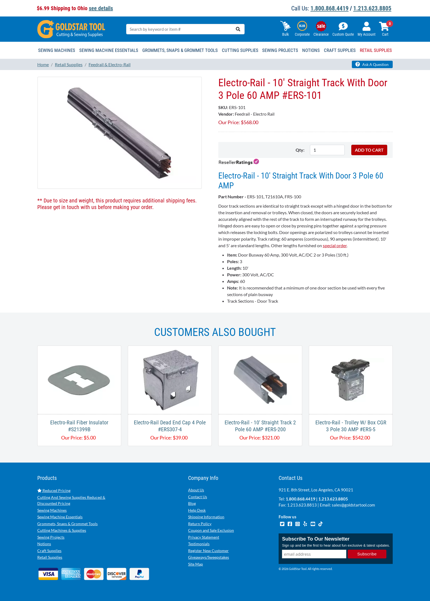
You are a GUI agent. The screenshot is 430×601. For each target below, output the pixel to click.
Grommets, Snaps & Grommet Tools (67, 523)
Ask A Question (372, 64)
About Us (196, 490)
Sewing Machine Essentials (60, 516)
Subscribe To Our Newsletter (315, 539)
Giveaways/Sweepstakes (208, 557)
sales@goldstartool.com (353, 504)
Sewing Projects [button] (280, 50)
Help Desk (197, 510)
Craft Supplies (49, 550)
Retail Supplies (49, 557)
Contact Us (197, 496)
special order (335, 245)
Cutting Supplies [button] (240, 50)
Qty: (300, 149)
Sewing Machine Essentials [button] (108, 50)
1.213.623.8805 (372, 8)
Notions (44, 543)
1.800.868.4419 (329, 8)
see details (101, 8)
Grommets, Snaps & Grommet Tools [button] (180, 50)
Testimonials (199, 543)
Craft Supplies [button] (340, 50)
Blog (192, 503)
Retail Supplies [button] (376, 50)
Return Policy (199, 523)
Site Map (195, 564)
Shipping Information (206, 516)
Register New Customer (208, 550)
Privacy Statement (203, 537)
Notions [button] (311, 50)
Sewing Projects (50, 537)
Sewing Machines (52, 510)
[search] (238, 29)
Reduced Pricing (53, 490)
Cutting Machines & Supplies (61, 530)
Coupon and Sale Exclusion (211, 530)
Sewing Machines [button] (56, 50)
